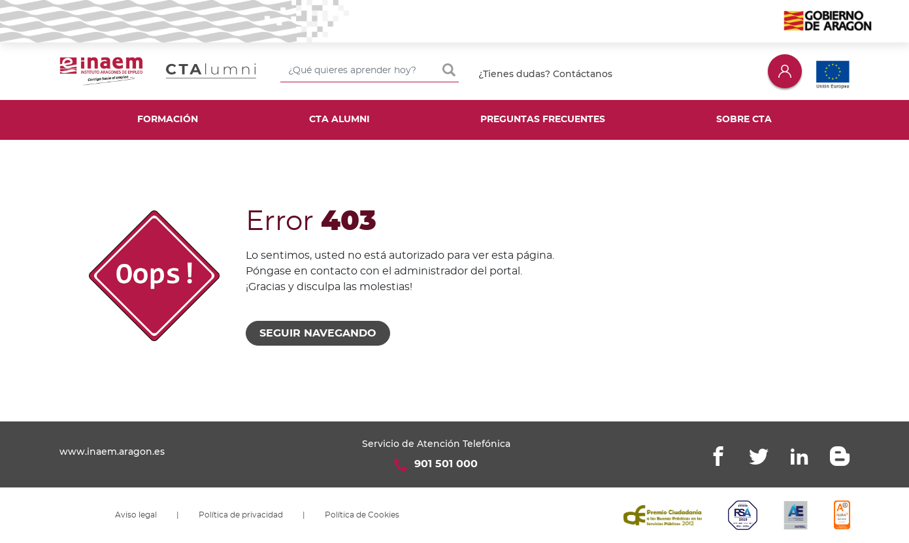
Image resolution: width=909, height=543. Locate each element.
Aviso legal (136, 515)
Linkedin (799, 456)
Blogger (839, 456)
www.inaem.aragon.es (112, 451)
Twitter (758, 456)
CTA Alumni (339, 119)
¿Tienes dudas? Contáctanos (545, 74)
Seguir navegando (317, 333)
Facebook (718, 456)
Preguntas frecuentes (542, 119)
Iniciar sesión (785, 70)
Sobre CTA (744, 119)
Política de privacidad (241, 515)
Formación (167, 119)
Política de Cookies (362, 515)
